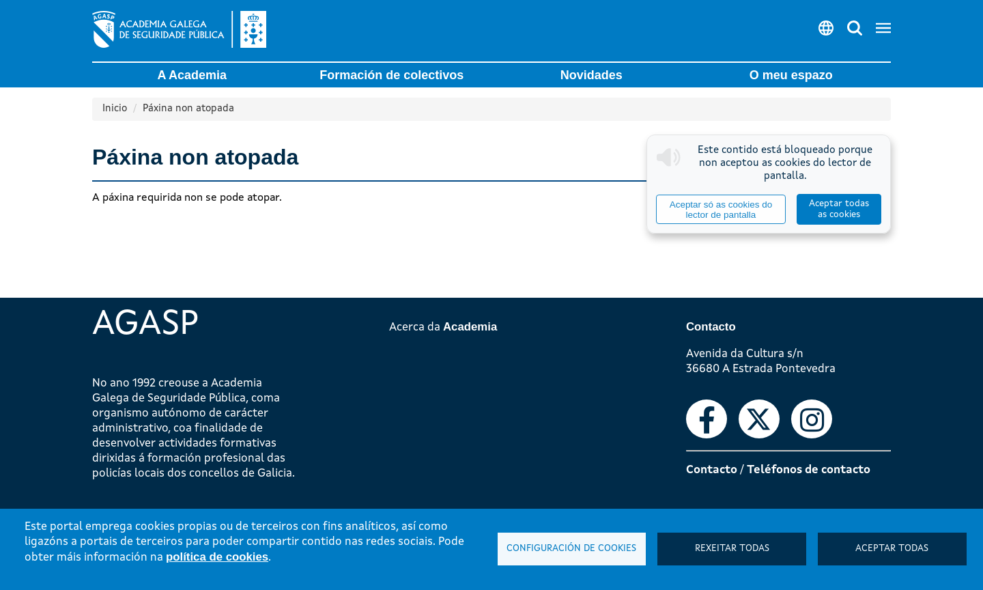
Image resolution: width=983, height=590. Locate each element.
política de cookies (217, 556)
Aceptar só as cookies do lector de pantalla (721, 209)
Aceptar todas (891, 548)
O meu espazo (791, 75)
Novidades (591, 75)
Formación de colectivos (391, 75)
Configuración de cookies (571, 548)
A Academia (192, 75)
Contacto (711, 470)
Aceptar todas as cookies (839, 209)
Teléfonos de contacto (808, 470)
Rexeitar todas (732, 548)
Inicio (114, 109)
